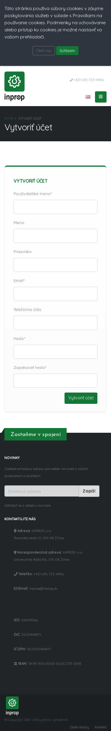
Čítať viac (44, 50)
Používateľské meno (32, 193)
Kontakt (101, 727)
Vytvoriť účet (81, 398)
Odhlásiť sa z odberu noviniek (27, 505)
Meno (19, 222)
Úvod (8, 118)
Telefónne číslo (27, 309)
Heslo (19, 338)
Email (18, 280)
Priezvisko (23, 251)
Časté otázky (79, 727)
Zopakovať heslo (29, 367)
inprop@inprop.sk (43, 588)
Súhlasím (67, 50)
